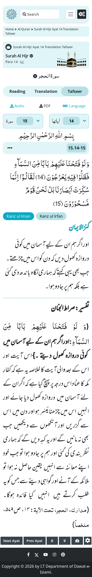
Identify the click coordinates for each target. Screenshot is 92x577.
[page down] (64, 540)
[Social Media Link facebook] (29, 554)
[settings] (87, 540)
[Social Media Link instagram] (55, 554)
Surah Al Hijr (19, 56)
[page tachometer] (77, 540)
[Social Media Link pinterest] (63, 554)
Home (9, 29)
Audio (17, 105)
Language (74, 105)
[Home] (11, 14)
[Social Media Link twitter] (37, 554)
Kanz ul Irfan (51, 216)
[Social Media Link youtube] (46, 554)
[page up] (52, 540)
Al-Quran (24, 29)
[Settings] (82, 14)
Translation (46, 91)
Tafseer (75, 91)
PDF (45, 105)
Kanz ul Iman (18, 216)
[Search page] (39, 14)
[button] (10, 148)
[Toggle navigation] (71, 14)
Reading (17, 91)
